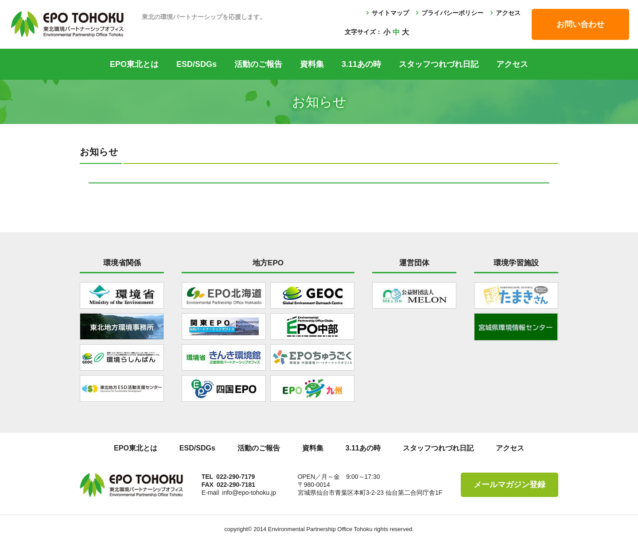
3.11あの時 (361, 64)
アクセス (508, 12)
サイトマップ (390, 12)
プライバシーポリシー (452, 12)
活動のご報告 (258, 64)
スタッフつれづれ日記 (438, 64)
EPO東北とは (134, 64)
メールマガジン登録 (509, 484)
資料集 (312, 64)
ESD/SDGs (196, 64)
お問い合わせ (580, 24)
